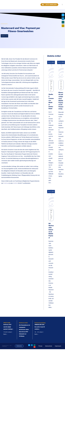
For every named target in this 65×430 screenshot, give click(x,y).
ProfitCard (6, 183)
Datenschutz (48, 346)
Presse (40, 346)
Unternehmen (61, 84)
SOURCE (15, 183)
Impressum (58, 346)
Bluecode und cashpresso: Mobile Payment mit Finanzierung (60, 101)
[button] (62, 4)
